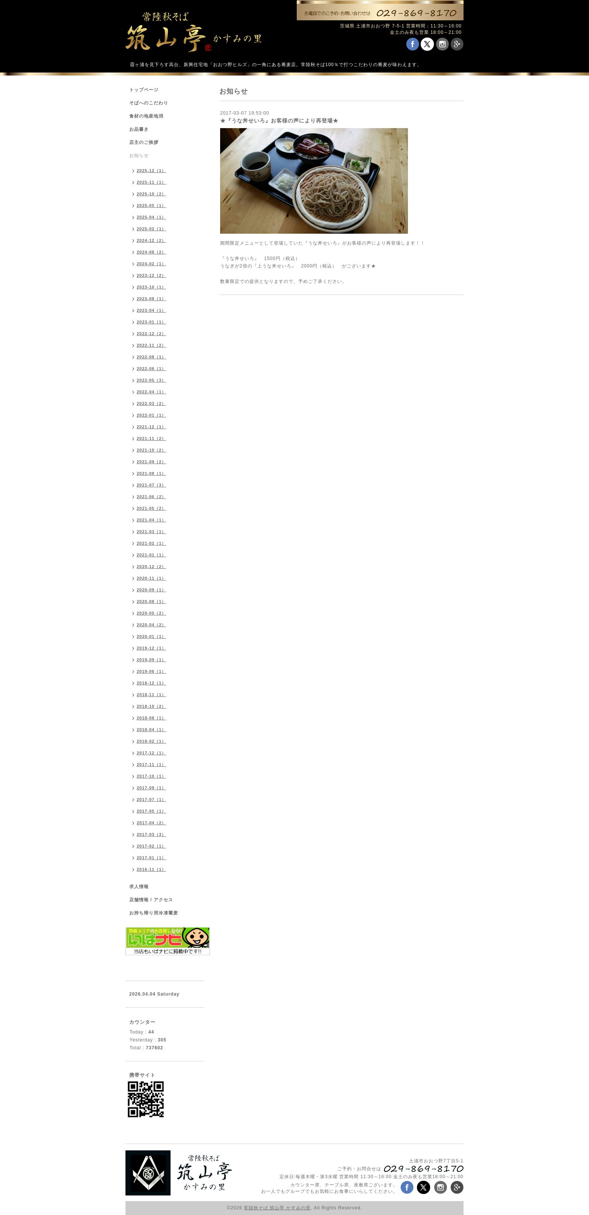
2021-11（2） (151, 438)
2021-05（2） (151, 508)
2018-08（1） (151, 718)
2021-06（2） (151, 496)
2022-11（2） (151, 345)
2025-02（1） (151, 229)
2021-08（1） (151, 473)
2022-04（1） (151, 392)
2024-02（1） (151, 263)
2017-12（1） (151, 753)
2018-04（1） (151, 729)
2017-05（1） (151, 811)
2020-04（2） (151, 625)
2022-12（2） (151, 333)
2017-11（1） (151, 764)
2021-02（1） (151, 543)
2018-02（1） (151, 741)
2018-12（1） (151, 683)
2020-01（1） (151, 636)
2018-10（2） (151, 706)
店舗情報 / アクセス (151, 899)
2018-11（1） (151, 694)
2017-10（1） (151, 776)
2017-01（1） (151, 857)
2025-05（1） (151, 205)
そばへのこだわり (148, 103)
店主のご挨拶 (144, 142)
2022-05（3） (151, 380)
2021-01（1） (151, 555)
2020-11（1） (151, 578)
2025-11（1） (151, 182)
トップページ (144, 89)
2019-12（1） (151, 648)
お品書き (139, 129)
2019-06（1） (151, 671)
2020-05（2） (151, 613)
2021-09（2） (151, 461)
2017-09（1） (151, 788)
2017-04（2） (151, 823)
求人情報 (139, 886)
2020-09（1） (151, 590)
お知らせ (139, 155)
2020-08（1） (151, 601)
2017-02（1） (151, 846)
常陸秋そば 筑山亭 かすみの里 (277, 1207)
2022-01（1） (151, 415)
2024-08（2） (151, 252)
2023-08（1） (151, 298)
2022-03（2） (151, 403)
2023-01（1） (151, 322)
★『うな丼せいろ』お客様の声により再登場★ (279, 121)
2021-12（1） (151, 427)
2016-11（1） (151, 869)
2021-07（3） (151, 485)
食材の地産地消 (146, 116)
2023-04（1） (151, 310)
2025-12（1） (151, 170)
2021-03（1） (151, 531)
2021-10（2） (151, 450)
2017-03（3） (151, 834)
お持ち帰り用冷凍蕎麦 (153, 913)
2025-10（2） (151, 194)
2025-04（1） (151, 217)
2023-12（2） (151, 275)
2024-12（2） (151, 240)
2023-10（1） (151, 287)
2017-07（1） (151, 799)
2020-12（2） (151, 566)
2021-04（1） (151, 520)
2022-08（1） (151, 357)
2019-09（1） (151, 659)
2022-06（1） (151, 368)
